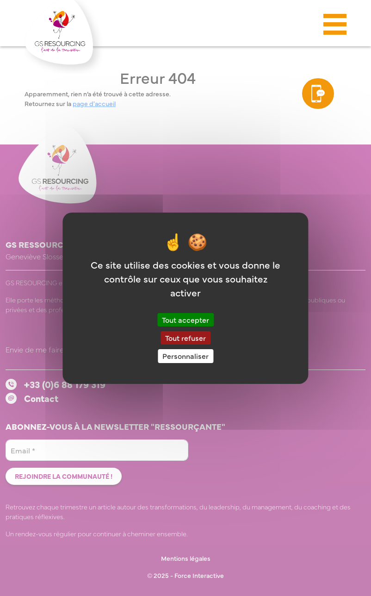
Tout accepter (185, 319)
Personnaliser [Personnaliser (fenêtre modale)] (185, 356)
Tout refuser (185, 338)
